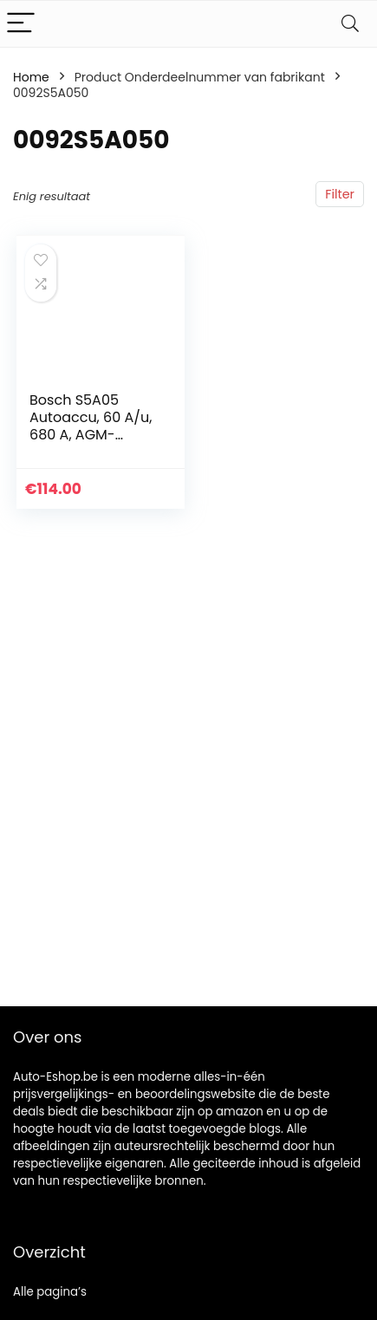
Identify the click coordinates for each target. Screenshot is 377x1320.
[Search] (350, 24)
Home (31, 77)
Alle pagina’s (50, 1292)
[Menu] (21, 24)
